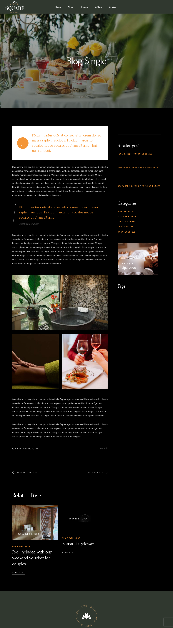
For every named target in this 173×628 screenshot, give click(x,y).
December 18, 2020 (128, 186)
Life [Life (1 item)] (125, 299)
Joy (101, 448)
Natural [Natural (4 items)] (143, 299)
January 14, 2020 (78, 518)
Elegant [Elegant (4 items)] (136, 294)
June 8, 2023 (125, 154)
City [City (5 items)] (128, 294)
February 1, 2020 (31, 448)
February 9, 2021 (127, 167)
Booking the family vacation (138, 191)
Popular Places (151, 186)
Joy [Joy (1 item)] (119, 299)
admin (18, 448)
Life (106, 448)
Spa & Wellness (21, 546)
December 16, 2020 (28, 534)
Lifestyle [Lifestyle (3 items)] (132, 299)
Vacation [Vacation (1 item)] (142, 305)
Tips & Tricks (126, 226)
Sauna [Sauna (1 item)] (128, 305)
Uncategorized (143, 154)
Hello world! (126, 158)
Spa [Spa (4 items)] (135, 305)
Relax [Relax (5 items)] (120, 305)
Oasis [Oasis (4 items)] (151, 299)
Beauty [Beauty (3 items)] (121, 294)
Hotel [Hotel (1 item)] (155, 294)
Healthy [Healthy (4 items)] (146, 294)
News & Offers (126, 211)
